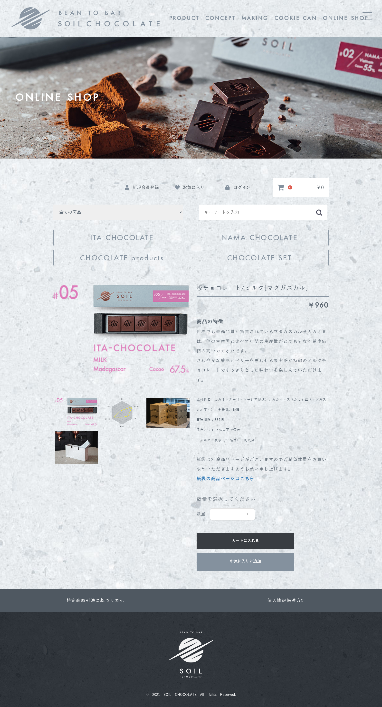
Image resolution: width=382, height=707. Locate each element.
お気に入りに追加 (245, 561)
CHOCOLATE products (122, 258)
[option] (122, 329)
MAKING (255, 18)
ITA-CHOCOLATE (122, 237)
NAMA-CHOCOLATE (259, 237)
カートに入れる (245, 541)
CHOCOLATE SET (259, 258)
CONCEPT (220, 18)
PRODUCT (184, 18)
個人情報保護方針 (286, 600)
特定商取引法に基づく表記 (95, 600)
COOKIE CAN (296, 18)
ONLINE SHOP (346, 18)
